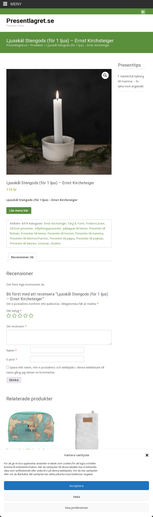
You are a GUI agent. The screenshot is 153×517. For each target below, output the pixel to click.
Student (56, 243)
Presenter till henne (33, 233)
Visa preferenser (76, 508)
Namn (11, 350)
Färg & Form (76, 223)
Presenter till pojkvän (89, 238)
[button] (147, 455)
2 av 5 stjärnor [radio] (14, 315)
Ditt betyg (14, 311)
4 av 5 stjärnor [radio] (25, 315)
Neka (76, 497)
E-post (11, 359)
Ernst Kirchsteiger (55, 223)
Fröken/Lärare (95, 223)
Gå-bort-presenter (21, 228)
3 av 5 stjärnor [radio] (20, 315)
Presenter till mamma (89, 233)
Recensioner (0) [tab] (22, 257)
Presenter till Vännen (23, 243)
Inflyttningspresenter (48, 228)
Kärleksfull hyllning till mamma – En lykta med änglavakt (131, 81)
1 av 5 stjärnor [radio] (8, 315)
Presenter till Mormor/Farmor (29, 238)
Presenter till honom (60, 233)
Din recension (16, 326)
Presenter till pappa (62, 238)
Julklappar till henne (75, 228)
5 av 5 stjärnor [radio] (31, 315)
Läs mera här (18, 210)
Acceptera (76, 486)
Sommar (43, 243)
